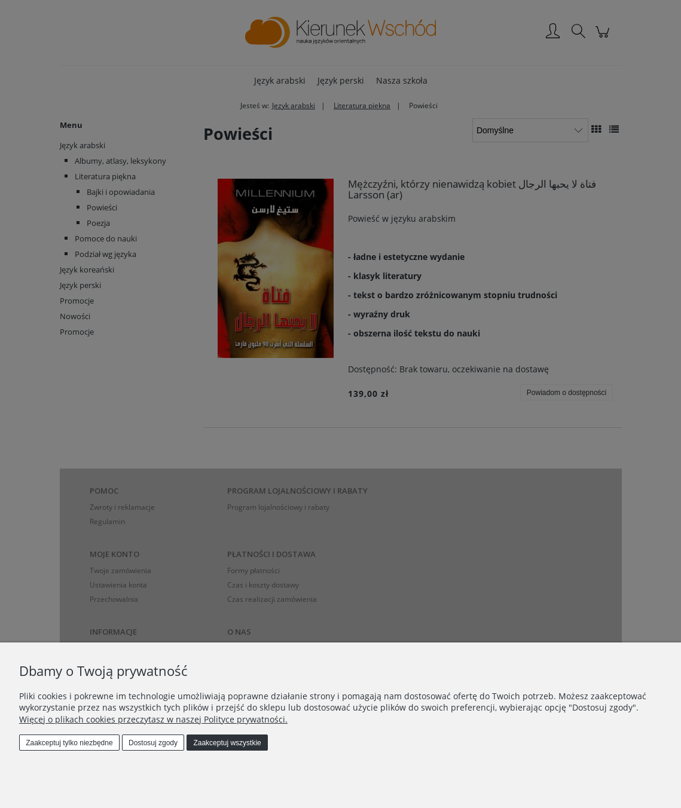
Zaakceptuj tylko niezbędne (69, 743)
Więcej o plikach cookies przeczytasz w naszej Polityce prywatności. (153, 719)
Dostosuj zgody (153, 743)
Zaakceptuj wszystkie (227, 743)
